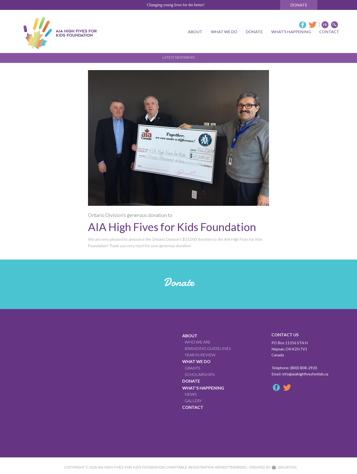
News (190, 57)
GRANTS (192, 368)
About (189, 335)
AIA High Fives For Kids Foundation (131, 467)
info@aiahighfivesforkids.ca (305, 374)
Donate (298, 4)
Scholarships (200, 374)
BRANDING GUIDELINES (208, 348)
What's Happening (203, 388)
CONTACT (192, 407)
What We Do (196, 361)
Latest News (174, 57)
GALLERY (193, 400)
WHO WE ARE (197, 342)
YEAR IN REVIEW (200, 354)
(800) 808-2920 (303, 368)
